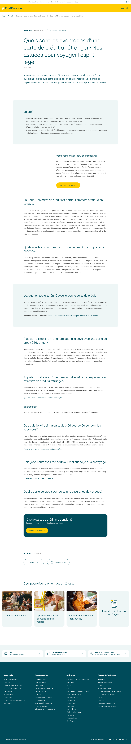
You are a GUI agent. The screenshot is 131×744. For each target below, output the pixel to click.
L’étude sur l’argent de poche (45, 709)
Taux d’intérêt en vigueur (43, 703)
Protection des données (106, 703)
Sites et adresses (72, 718)
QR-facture (39, 685)
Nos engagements (104, 688)
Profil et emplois (60, 2)
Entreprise (101, 679)
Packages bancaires (11, 679)
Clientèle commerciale (47, 2)
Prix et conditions (41, 706)
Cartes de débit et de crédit (13, 685)
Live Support (71, 721)
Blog (3, 16)
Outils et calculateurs (74, 712)
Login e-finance (40, 682)
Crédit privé (8, 691)
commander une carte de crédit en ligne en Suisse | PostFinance (72, 316)
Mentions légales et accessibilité (16, 740)
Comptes (7, 682)
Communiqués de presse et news (109, 691)
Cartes (69, 688)
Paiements (70, 706)
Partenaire (70, 715)
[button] (127, 8)
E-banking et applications (12, 688)
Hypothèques (8, 694)
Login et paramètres (74, 694)
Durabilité (101, 685)
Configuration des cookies (107, 706)
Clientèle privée (33, 2)
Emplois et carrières (105, 682)
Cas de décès (71, 709)
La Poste (101, 697)
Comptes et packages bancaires (78, 691)
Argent (10, 16)
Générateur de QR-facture (44, 688)
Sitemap (101, 700)
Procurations (71, 703)
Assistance (70, 2)
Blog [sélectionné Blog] (76, 2)
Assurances (8, 703)
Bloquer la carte (40, 691)
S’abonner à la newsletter (107, 694)
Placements (8, 697)
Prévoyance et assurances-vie (14, 700)
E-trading (70, 685)
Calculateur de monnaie (43, 697)
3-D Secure (39, 694)
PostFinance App (41, 679)
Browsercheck (40, 700)
